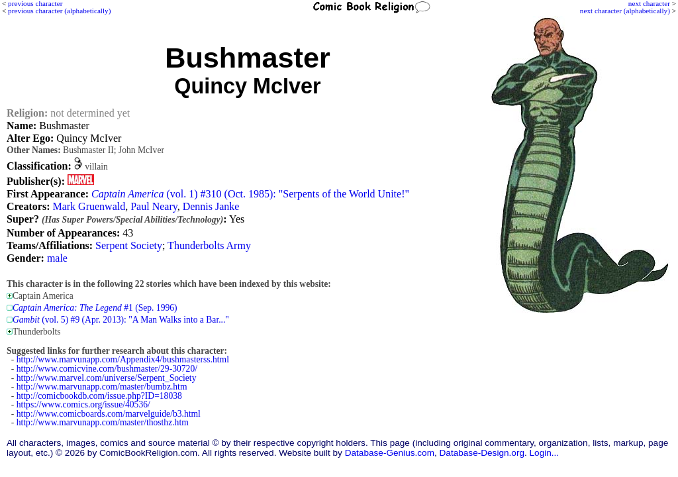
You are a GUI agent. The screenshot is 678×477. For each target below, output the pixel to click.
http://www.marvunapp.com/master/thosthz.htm (103, 422)
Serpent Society (128, 245)
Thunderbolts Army (209, 245)
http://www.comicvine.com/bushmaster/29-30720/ (107, 369)
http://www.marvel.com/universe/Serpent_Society (107, 378)
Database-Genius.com (389, 453)
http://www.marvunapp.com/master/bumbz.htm (102, 387)
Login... (544, 453)
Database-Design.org (482, 453)
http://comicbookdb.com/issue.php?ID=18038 (99, 396)
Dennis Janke (211, 206)
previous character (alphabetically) (59, 11)
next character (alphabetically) (625, 11)
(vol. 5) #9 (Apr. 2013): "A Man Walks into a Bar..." (121, 320)
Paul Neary (153, 206)
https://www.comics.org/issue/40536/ (83, 404)
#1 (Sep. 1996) (95, 308)
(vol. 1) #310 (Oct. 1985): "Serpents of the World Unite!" (250, 193)
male (57, 258)
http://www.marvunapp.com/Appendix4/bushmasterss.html (123, 359)
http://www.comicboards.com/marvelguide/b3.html (109, 414)
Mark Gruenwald (88, 206)
